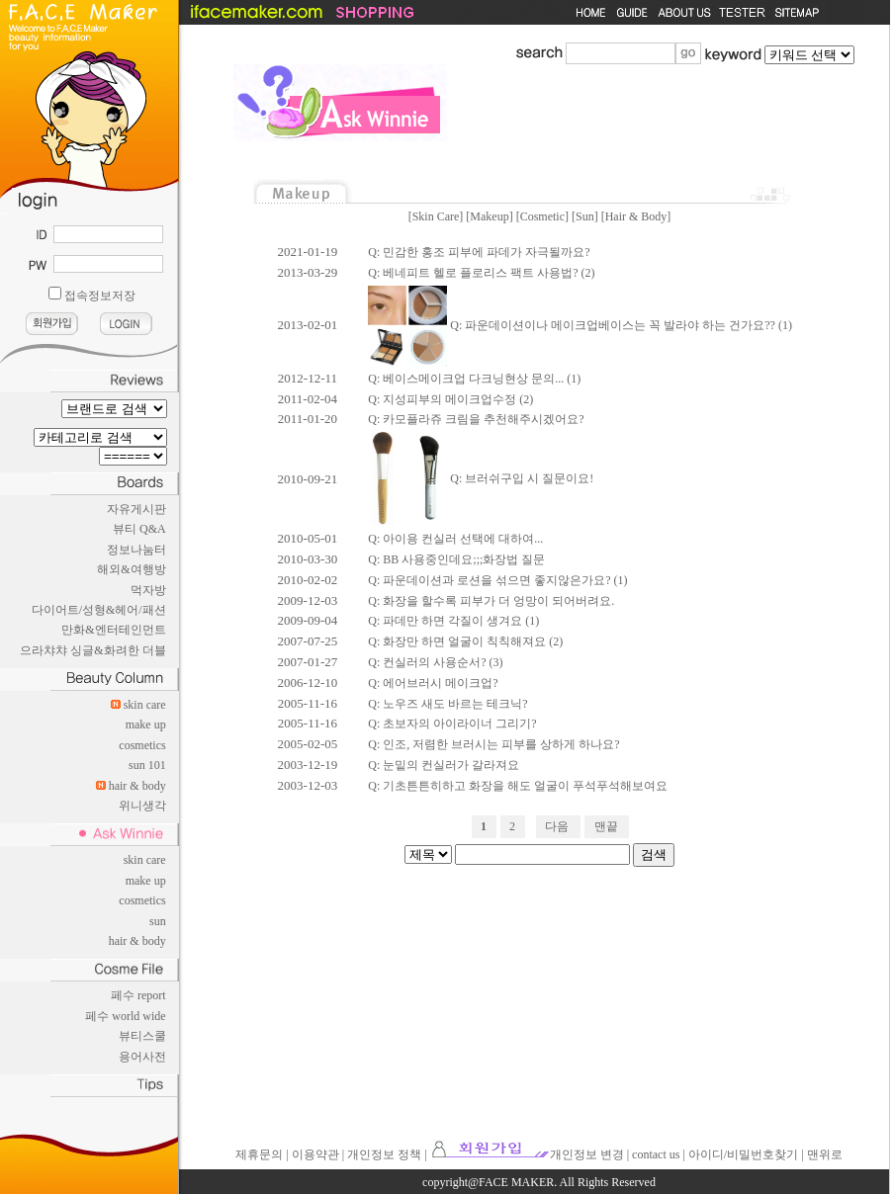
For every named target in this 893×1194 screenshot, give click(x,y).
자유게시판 (136, 509)
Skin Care (436, 216)
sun (157, 921)
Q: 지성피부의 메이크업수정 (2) (450, 399)
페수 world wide (125, 1016)
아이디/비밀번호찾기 (743, 1154)
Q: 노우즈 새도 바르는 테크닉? (447, 704)
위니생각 (142, 805)
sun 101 (147, 765)
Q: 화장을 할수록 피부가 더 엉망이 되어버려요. (491, 601)
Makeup (489, 216)
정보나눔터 (136, 549)
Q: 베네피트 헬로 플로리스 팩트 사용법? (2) (481, 273)
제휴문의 (259, 1154)
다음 (557, 826)
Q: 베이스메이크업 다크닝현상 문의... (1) (474, 378)
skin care (145, 705)
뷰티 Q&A (139, 529)
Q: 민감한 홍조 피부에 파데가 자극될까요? (478, 252)
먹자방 (148, 590)
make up (146, 724)
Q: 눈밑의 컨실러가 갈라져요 (443, 765)
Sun (585, 216)
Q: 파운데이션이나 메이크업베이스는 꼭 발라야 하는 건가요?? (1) (580, 325)
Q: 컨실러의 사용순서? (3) (435, 662)
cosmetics (142, 745)
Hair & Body (636, 216)
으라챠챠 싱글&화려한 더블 (92, 650)
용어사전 (142, 1057)
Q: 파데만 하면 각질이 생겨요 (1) (453, 621)
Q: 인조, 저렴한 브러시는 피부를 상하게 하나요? (493, 744)
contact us (655, 1154)
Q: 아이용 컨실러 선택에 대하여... (455, 539)
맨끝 (606, 826)
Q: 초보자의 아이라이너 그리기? (452, 723)
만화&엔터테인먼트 (113, 630)
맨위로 (825, 1154)
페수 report (138, 995)
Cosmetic (542, 216)
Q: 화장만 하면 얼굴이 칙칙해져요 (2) (465, 641)
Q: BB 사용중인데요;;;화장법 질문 (456, 559)
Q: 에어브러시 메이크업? (432, 683)
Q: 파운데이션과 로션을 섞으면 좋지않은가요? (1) (497, 580)
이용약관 (315, 1154)
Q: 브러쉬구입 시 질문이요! (480, 478)
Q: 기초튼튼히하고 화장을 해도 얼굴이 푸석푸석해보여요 (518, 786)
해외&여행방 (131, 569)
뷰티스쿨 (142, 1036)
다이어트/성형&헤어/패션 (99, 610)
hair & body (137, 786)
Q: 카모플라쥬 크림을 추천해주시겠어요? (475, 419)
